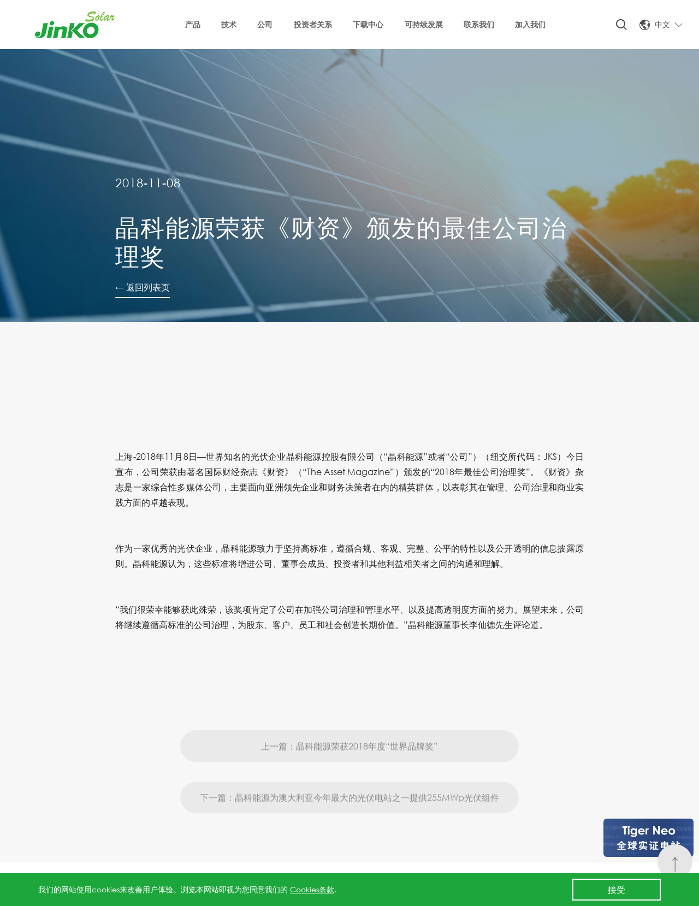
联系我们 (479, 24)
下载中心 (368, 24)
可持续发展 (424, 24)
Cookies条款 (312, 889)
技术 (228, 24)
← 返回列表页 (142, 287)
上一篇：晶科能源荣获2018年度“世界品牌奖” (349, 772)
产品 (192, 24)
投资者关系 (313, 24)
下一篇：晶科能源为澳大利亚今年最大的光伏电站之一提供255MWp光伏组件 (349, 824)
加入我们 (530, 24)
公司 (265, 24)
